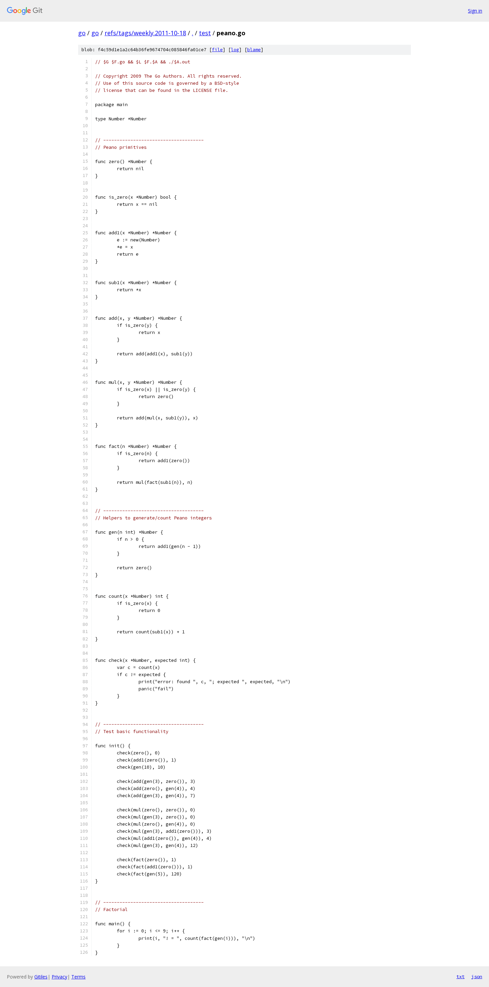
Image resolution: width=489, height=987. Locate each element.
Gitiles (41, 976)
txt (460, 976)
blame (254, 50)
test (205, 33)
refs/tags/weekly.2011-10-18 (145, 33)
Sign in (475, 10)
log (235, 50)
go (82, 33)
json (476, 976)
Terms (78, 976)
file (217, 50)
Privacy (59, 976)
